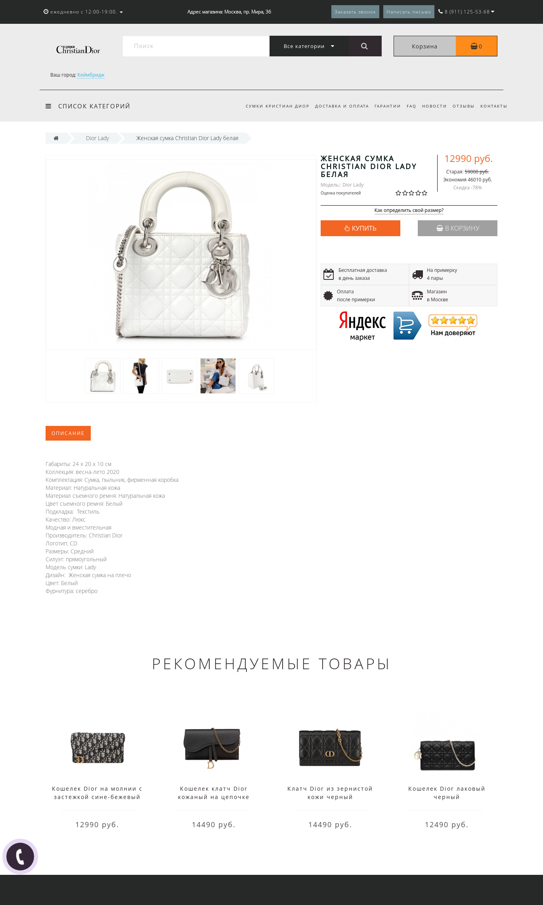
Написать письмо (408, 11)
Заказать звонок (355, 11)
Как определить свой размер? (409, 211)
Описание (68, 433)
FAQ (408, 106)
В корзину (457, 228)
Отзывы (462, 106)
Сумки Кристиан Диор (270, 106)
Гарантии (382, 106)
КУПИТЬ (364, 228)
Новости (431, 106)
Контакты (494, 106)
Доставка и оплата (336, 106)
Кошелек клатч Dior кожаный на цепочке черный (214, 797)
